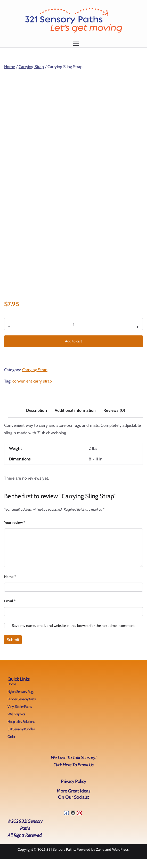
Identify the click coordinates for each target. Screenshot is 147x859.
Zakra (100, 849)
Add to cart (73, 341)
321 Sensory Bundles (21, 729)
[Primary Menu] (76, 43)
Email (9, 601)
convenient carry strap (32, 381)
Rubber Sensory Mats (21, 699)
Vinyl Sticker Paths (19, 706)
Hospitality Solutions (21, 721)
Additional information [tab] (75, 410)
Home (9, 66)
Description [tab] (36, 410)
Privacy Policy (73, 781)
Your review (14, 522)
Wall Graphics (16, 714)
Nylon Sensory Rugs (20, 691)
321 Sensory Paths (60, 849)
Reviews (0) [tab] (114, 410)
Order (11, 736)
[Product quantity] (73, 324)
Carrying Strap (31, 66)
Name (10, 576)
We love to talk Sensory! (73, 762)
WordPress (120, 849)
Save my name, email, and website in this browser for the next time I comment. (73, 625)
